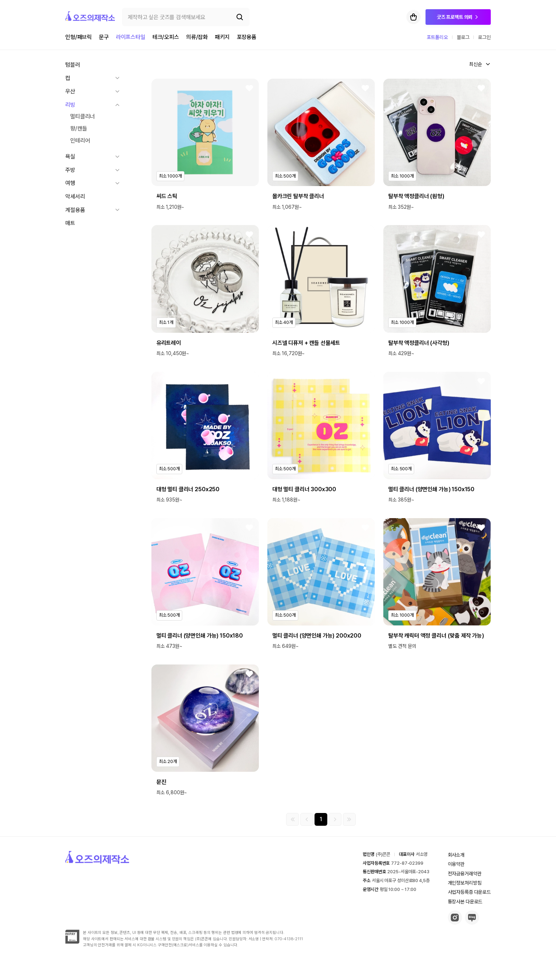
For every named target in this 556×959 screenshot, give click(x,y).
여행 (70, 183)
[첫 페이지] (292, 819)
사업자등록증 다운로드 (469, 892)
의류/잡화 (197, 37)
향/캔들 (78, 128)
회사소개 (456, 855)
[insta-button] (455, 922)
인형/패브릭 (78, 37)
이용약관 (456, 864)
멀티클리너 (82, 116)
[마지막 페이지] (349, 819)
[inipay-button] (72, 941)
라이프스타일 (130, 37)
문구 (104, 37)
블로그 (463, 37)
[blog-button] (472, 922)
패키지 (222, 37)
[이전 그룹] (306, 819)
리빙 (70, 104)
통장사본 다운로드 (465, 901)
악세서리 (75, 196)
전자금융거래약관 (465, 873)
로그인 (484, 37)
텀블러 (72, 64)
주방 (70, 170)
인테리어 (80, 140)
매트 (70, 223)
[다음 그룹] (335, 819)
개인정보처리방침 (465, 883)
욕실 (70, 156)
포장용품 (246, 37)
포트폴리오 (437, 37)
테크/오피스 (165, 37)
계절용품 (75, 210)
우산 (70, 91)
